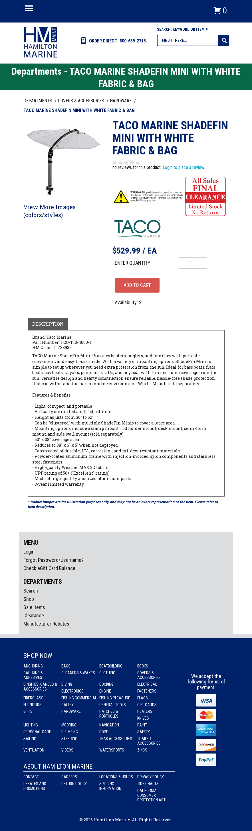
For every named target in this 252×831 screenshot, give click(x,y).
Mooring (68, 725)
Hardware (71, 711)
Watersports (111, 750)
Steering (69, 738)
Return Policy (74, 783)
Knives (143, 718)
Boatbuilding (110, 666)
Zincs (142, 750)
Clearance (33, 615)
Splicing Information (110, 786)
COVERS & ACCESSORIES (81, 100)
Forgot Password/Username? (53, 560)
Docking (106, 684)
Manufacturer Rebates (46, 624)
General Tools (112, 705)
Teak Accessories (115, 738)
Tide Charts (148, 783)
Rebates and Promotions (34, 786)
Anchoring (33, 666)
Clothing (107, 673)
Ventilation (33, 750)
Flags (142, 698)
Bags (65, 666)
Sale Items (34, 607)
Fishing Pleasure (114, 698)
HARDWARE (121, 100)
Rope (103, 732)
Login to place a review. (184, 167)
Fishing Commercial (79, 698)
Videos (67, 750)
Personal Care (37, 732)
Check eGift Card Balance (49, 568)
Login (29, 552)
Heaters (144, 711)
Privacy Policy (150, 777)
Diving (66, 684)
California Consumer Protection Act (151, 795)
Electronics (72, 691)
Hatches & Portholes (108, 713)
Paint (142, 725)
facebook (196, 663)
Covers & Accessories (149, 675)
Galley (67, 705)
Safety (143, 732)
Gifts (28, 711)
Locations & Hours (116, 777)
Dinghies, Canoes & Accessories (40, 686)
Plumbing (69, 732)
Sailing (29, 738)
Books (142, 666)
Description (48, 324)
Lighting (30, 725)
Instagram (206, 663)
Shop (28, 599)
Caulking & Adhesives (33, 675)
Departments (38, 100)
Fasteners (146, 691)
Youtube (217, 663)
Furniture (32, 705)
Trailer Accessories (149, 741)
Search (30, 591)
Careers (69, 777)
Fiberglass (33, 698)
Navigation (109, 725)
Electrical (147, 684)
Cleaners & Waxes (78, 673)
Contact (31, 777)
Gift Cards (147, 705)
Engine (105, 691)
